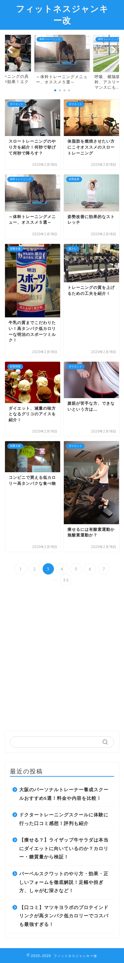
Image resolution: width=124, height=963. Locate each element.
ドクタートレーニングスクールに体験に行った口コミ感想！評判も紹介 (63, 819)
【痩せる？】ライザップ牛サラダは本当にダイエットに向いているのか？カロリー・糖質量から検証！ (63, 848)
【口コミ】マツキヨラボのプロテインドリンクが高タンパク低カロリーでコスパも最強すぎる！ (63, 916)
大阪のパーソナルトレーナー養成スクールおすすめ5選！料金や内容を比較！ (63, 794)
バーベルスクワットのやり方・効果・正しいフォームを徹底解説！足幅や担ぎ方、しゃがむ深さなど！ (63, 882)
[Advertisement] (62, 659)
